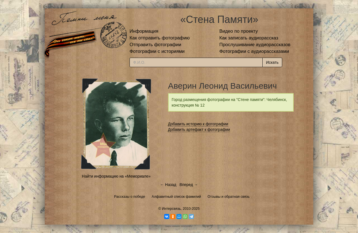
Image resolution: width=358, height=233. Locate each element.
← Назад (168, 184)
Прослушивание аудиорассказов (254, 44)
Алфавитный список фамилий (176, 197)
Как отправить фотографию (159, 38)
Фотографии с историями (157, 51)
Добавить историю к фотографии (198, 124)
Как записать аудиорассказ (248, 38)
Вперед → (189, 184)
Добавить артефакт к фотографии (199, 129)
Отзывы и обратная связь (228, 197)
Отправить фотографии (155, 44)
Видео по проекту (238, 31)
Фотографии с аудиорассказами (254, 51)
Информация (143, 31)
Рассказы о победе (129, 197)
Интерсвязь (171, 209)
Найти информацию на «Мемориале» (116, 176)
